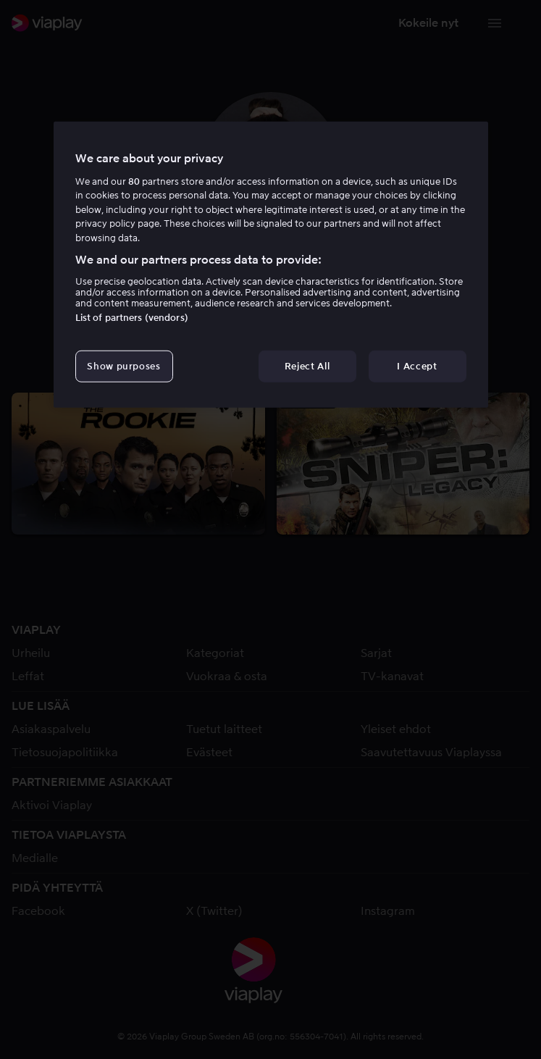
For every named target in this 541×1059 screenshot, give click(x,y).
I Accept (417, 365)
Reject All (307, 365)
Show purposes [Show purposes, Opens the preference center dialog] (123, 365)
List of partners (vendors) (131, 316)
